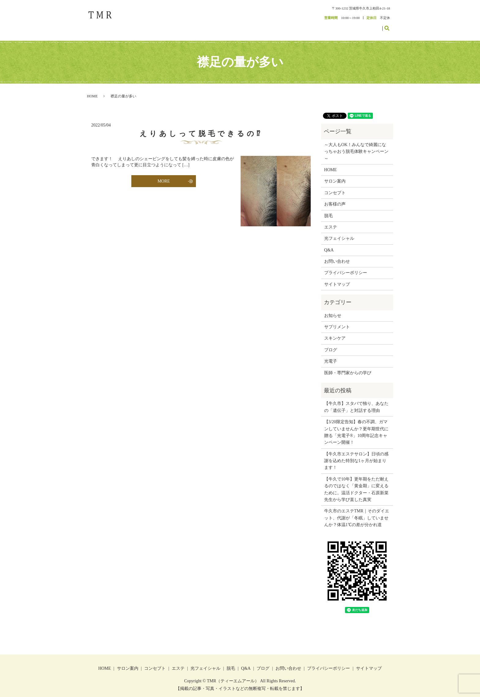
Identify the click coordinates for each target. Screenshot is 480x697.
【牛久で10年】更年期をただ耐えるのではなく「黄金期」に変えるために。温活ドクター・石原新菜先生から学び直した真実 (356, 482)
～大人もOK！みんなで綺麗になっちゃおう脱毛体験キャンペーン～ (356, 145)
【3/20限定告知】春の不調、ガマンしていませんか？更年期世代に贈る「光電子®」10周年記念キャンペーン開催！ (356, 426)
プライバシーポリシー (345, 266)
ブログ (348, 25)
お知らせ (332, 309)
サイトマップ (337, 278)
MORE (163, 175)
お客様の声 (329, 25)
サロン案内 (256, 25)
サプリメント (337, 320)
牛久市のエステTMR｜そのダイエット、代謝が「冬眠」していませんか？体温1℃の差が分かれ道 (356, 512)
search (390, 25)
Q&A (329, 243)
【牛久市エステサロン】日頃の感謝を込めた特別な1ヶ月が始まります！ (356, 454)
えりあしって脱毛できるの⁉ (201, 127)
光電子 (330, 355)
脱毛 (312, 25)
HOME (237, 25)
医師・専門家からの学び (347, 366)
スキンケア (335, 332)
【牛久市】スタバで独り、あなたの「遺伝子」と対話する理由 (356, 400)
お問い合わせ (369, 25)
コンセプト (279, 25)
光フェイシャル (339, 232)
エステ (298, 25)
